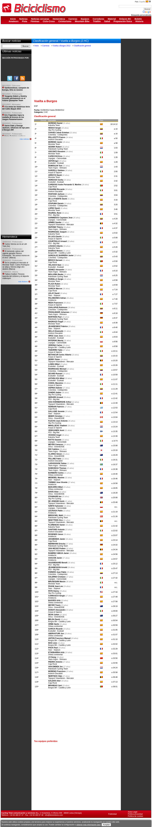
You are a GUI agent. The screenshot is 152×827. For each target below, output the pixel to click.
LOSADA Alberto (55, 246)
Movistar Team (54, 144)
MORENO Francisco (57, 671)
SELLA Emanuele (55, 331)
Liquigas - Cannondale (57, 158)
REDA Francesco (55, 303)
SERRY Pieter (54, 359)
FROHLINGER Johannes (58, 312)
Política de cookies (135, 816)
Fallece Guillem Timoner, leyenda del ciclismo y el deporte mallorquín (15, 276)
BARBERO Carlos (56, 473)
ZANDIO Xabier (54, 392)
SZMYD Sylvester (55, 506)
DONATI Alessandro (56, 610)
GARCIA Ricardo (55, 629)
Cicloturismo (64, 21)
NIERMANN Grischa (56, 544)
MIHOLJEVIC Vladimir (57, 426)
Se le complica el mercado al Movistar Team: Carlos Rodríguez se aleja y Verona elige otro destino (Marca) (15, 266)
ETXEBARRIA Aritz (56, 652)
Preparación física (123, 21)
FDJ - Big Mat (53, 215)
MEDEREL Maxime (56, 478)
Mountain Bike (82, 21)
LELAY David (53, 293)
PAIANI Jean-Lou (55, 586)
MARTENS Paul (55, 317)
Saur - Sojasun (54, 295)
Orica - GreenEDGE (56, 418)
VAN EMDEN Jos (55, 667)
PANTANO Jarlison (56, 194)
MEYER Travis (54, 605)
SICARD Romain (55, 374)
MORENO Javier (55, 142)
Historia (139, 21)
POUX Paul (53, 648)
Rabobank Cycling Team (58, 149)
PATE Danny (53, 591)
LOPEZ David (54, 208)
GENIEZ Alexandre (56, 270)
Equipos (85, 19)
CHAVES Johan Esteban (58, 133)
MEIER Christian (55, 416)
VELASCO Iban (54, 265)
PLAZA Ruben (54, 284)
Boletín (138, 19)
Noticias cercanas (40, 19)
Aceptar (106, 824)
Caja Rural (52, 187)
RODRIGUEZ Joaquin (57, 232)
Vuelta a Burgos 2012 (61, 46)
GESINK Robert (55, 147)
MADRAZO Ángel (55, 322)
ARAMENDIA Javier (56, 539)
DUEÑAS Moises (55, 251)
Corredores (98, 19)
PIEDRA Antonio (55, 662)
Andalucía (52, 300)
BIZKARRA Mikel (55, 487)
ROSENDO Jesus (55, 534)
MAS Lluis (52, 643)
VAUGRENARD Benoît (57, 563)
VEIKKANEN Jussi (56, 430)
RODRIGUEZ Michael (57, 369)
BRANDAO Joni (55, 685)
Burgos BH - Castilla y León (59, 253)
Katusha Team (54, 125)
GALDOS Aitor (54, 681)
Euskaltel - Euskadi (56, 163)
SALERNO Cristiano (57, 577)
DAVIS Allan (53, 492)
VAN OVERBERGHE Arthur (59, 402)
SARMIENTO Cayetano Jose (60, 218)
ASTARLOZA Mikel (56, 378)
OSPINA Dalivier (55, 388)
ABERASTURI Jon (56, 633)
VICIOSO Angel (54, 435)
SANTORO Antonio (56, 530)
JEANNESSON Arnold (57, 567)
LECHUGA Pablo (55, 511)
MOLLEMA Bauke (55, 274)
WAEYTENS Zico (55, 520)
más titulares (23, 281)
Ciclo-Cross (49, 21)
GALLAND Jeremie (56, 411)
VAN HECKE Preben (57, 548)
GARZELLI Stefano (56, 170)
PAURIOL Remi (54, 213)
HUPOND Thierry (55, 227)
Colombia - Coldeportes (57, 135)
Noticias (23, 19)
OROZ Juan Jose (55, 336)
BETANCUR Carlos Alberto (59, 355)
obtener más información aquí (88, 825)
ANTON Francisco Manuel (59, 638)
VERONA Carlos (55, 345)
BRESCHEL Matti (55, 515)
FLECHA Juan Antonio (58, 421)
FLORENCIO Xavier (56, 525)
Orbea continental (55, 475)
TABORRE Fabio (55, 350)
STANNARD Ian (54, 496)
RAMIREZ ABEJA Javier (58, 553)
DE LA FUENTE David (57, 199)
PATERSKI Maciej (55, 340)
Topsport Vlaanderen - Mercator (61, 224)
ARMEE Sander (54, 222)
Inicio (13, 19)
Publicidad (112, 814)
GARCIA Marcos (55, 289)
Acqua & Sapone (55, 172)
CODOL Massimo (55, 383)
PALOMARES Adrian (57, 298)
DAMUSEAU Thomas (57, 468)
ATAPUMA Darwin (56, 203)
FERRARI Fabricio (56, 407)
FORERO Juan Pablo (57, 572)
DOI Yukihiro (53, 449)
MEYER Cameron (55, 444)
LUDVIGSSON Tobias (57, 463)
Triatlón (97, 21)
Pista (24, 21)
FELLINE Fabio (54, 459)
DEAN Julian (53, 615)
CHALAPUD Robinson (57, 307)
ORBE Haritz (53, 624)
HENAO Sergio (54, 128)
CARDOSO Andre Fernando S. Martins (64, 185)
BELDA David (54, 619)
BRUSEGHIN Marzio (56, 582)
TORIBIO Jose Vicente (57, 482)
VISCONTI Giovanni (56, 151)
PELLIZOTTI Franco (56, 137)
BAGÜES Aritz (54, 600)
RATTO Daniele (54, 440)
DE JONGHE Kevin (56, 501)
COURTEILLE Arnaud (57, 241)
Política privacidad (135, 814)
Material (112, 19)
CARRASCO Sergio (56, 596)
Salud (107, 21)
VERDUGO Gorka (55, 180)
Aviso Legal (132, 812)
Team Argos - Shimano (57, 168)
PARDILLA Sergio (55, 279)
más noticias (24, 139)
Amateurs (14, 21)
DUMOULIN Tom (55, 166)
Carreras (73, 19)
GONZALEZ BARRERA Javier (61, 255)
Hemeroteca (59, 19)
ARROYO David (55, 175)
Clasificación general (82, 46)
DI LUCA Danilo (55, 237)
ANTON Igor (53, 161)
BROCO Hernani (55, 260)
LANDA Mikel (54, 364)
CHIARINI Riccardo (56, 189)
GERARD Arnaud (55, 397)
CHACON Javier (55, 558)
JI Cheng (52, 657)
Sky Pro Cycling (54, 130)
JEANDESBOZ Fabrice (58, 326)
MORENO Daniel (55, 123)
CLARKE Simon (55, 454)
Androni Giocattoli (55, 139)
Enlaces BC (125, 19)
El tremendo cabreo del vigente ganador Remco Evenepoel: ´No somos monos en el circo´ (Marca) (15, 254)
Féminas (35, 21)
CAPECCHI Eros (55, 156)
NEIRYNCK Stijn (55, 676)
